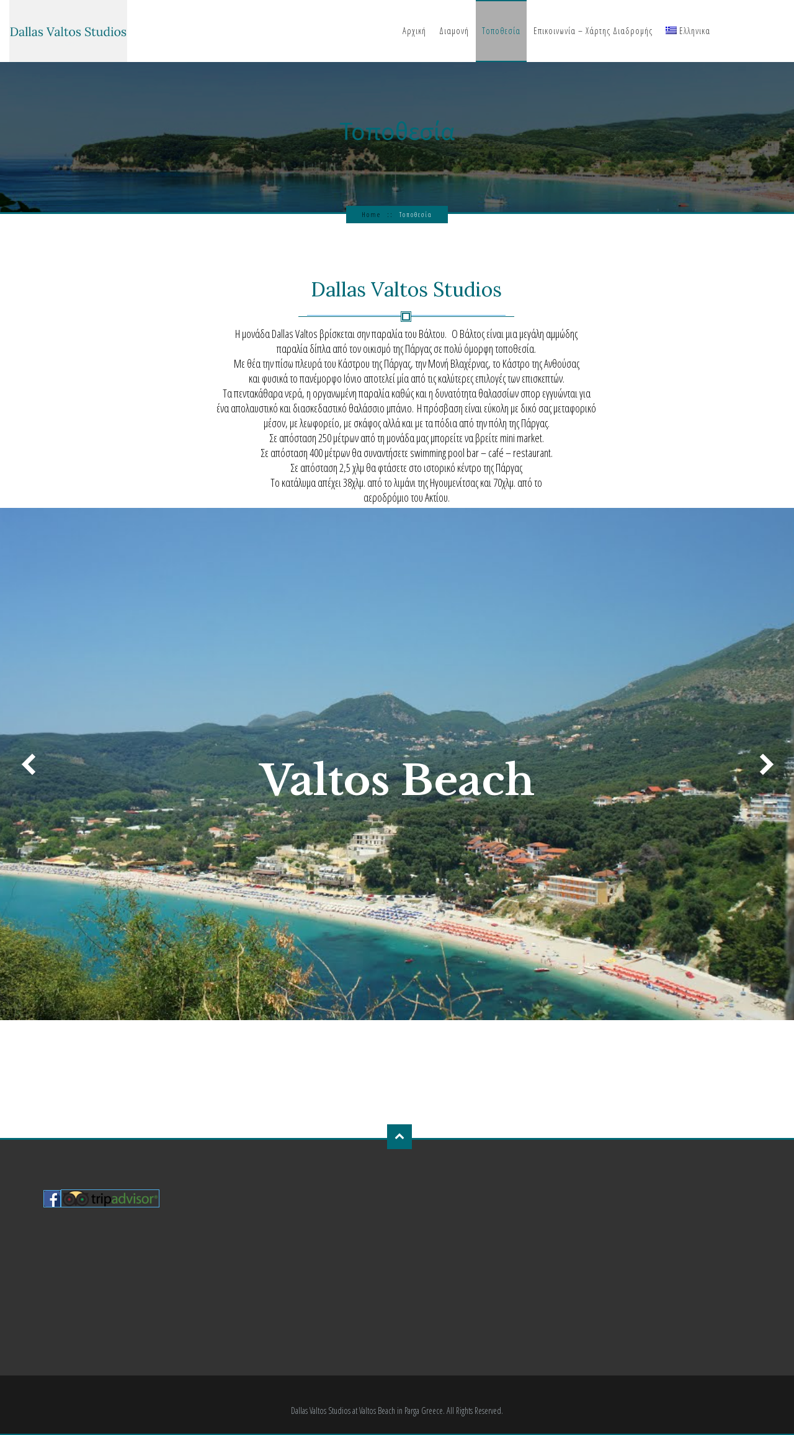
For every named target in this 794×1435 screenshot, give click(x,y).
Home (371, 214)
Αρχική (414, 31)
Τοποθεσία (501, 31)
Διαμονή (454, 31)
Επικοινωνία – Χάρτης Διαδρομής (593, 31)
